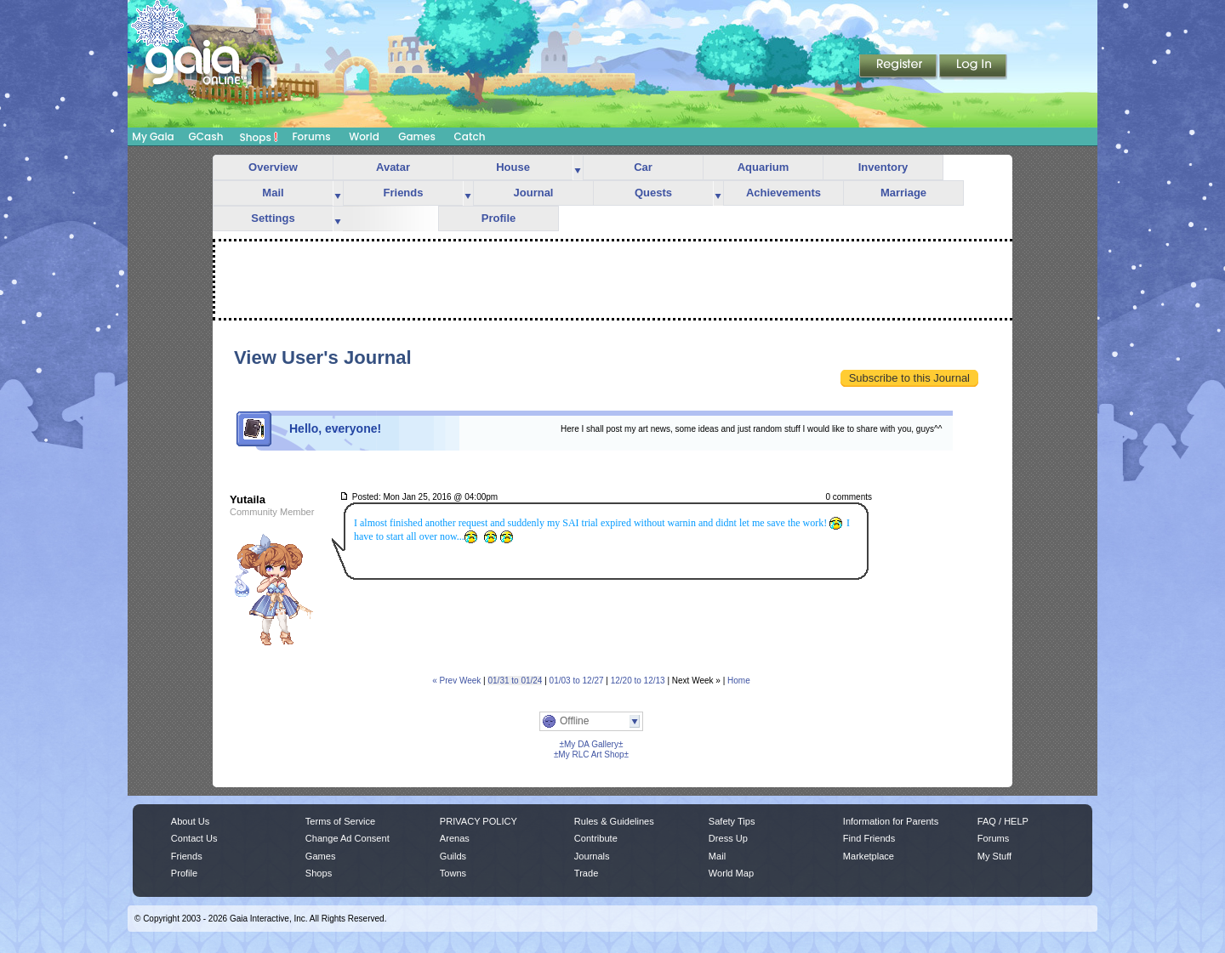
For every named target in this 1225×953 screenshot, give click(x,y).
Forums (311, 136)
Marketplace (868, 856)
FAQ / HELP (1002, 821)
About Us (190, 821)
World (364, 136)
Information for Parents (890, 821)
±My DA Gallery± (592, 744)
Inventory (883, 167)
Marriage (903, 192)
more (578, 168)
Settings (272, 218)
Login (973, 67)
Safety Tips (732, 821)
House (513, 167)
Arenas (455, 838)
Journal (534, 192)
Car (643, 167)
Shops (259, 136)
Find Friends (869, 838)
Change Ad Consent (347, 838)
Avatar (393, 167)
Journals (592, 856)
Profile (498, 218)
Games (417, 136)
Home (738, 680)
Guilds (453, 856)
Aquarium (763, 167)
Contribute (596, 838)
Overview (273, 167)
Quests (653, 192)
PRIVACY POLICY (478, 821)
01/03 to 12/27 (577, 680)
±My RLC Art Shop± (591, 754)
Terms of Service (340, 821)
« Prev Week (456, 680)
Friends (404, 192)
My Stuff (994, 856)
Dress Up (728, 838)
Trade (586, 873)
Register (899, 67)
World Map (731, 873)
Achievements (783, 192)
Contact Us (194, 838)
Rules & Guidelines (614, 821)
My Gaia (153, 136)
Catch (470, 136)
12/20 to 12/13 (638, 680)
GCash (206, 136)
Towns (453, 873)
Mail (272, 192)
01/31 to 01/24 (514, 680)
